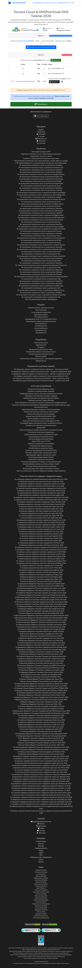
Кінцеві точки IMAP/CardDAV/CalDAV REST (41, 416)
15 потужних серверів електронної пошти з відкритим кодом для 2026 (41, 793)
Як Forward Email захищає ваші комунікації (41, 466)
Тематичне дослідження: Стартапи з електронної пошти (41, 462)
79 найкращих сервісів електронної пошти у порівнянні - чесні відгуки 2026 (41, 369)
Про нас (41, 844)
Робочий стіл (41, 139)
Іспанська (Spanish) (41, 908)
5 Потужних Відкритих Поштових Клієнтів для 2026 (41, 731)
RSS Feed (41, 833)
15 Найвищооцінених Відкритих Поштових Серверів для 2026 (41, 625)
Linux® (41, 136)
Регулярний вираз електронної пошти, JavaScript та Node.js (41, 423)
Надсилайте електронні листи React (41, 459)
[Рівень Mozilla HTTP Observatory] (49, 924)
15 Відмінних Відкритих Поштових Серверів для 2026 (41, 575)
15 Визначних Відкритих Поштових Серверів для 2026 (41, 634)
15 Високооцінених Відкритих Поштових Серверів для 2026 (41, 616)
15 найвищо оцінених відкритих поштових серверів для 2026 (41, 488)
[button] (62, 81)
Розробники (41, 339)
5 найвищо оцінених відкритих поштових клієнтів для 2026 (41, 500)
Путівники (41, 148)
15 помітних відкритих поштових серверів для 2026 (41, 516)
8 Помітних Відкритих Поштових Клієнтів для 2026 (41, 581)
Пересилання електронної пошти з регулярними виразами (41, 359)
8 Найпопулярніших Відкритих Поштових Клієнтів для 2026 (41, 622)
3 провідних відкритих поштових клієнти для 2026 (41, 568)
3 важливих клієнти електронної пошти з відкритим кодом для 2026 (41, 790)
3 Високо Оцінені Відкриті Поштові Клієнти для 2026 (41, 745)
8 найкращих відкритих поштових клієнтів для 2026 (41, 481)
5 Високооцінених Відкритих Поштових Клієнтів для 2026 (41, 618)
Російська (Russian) (41, 906)
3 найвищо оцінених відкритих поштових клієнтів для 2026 (41, 491)
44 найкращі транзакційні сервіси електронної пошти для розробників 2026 (41, 376)
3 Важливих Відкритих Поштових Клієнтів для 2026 (41, 600)
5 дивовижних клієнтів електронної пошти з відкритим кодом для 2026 (41, 777)
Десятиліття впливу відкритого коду (41, 389)
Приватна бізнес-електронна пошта (41, 308)
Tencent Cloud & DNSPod (26, 41)
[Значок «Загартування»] (41, 940)
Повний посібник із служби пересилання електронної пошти (41, 430)
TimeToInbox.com (41, 326)
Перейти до (60, 36)
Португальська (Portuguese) (41, 904)
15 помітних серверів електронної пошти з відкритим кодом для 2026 (41, 770)
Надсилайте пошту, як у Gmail (41, 156)
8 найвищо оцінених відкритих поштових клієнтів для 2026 (41, 554)
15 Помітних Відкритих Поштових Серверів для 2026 (41, 579)
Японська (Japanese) (41, 896)
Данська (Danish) (41, 876)
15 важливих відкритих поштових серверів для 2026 (41, 534)
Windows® (41, 132)
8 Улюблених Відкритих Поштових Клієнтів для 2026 (41, 722)
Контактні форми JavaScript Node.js (41, 439)
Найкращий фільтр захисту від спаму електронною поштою (41, 394)
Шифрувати (54, 82)
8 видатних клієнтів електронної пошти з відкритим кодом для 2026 (41, 763)
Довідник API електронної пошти (41, 349)
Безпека (41, 846)
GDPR (41, 853)
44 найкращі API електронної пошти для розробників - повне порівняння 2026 (41, 378)
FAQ (72, 3)
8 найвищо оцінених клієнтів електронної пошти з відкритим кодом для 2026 (41, 812)
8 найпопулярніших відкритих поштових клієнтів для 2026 (41, 559)
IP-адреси (41, 347)
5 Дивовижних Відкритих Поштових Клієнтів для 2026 (41, 650)
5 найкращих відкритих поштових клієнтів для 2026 (41, 527)
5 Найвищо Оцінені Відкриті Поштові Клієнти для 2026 (41, 754)
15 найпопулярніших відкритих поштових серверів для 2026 (41, 493)
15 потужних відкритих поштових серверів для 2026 (41, 538)
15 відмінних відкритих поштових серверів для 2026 (41, 511)
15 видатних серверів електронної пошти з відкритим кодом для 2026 (41, 761)
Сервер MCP (41, 428)
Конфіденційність (63, 3)
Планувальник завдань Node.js (41, 446)
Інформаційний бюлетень (41, 822)
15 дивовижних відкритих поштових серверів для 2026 (41, 520)
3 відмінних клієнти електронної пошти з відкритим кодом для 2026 (41, 768)
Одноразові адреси (41, 315)
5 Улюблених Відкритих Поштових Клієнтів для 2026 (41, 595)
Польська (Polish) (41, 902)
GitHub (41, 824)
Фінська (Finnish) (41, 882)
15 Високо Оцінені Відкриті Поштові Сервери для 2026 (41, 679)
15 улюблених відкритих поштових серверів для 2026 (41, 529)
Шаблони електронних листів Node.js (41, 444)
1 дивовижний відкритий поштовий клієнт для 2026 (41, 522)
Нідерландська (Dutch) (41, 878)
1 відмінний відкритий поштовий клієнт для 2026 (41, 513)
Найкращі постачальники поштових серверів (41, 396)
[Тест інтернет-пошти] (51, 930)
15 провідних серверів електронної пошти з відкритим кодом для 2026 (41, 756)
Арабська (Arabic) (41, 870)
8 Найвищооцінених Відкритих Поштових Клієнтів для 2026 (41, 627)
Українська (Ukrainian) (41, 916)
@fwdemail (41, 826)
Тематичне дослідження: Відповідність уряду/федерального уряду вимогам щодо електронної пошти (41, 406)
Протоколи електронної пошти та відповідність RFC (41, 421)
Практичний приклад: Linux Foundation (41, 414)
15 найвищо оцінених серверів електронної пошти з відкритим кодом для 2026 (41, 807)
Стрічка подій (41, 841)
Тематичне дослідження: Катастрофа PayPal (41, 450)
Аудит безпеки (41, 345)
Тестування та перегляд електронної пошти (40, 425)
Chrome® (41, 141)
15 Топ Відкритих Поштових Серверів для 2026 (41, 675)
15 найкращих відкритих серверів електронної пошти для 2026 (41, 479)
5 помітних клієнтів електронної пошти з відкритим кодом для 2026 (41, 772)
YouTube (41, 831)
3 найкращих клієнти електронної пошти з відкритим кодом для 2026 (41, 781)
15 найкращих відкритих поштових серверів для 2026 (41, 484)
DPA (41, 855)
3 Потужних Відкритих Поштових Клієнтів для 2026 (41, 604)
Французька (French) (41, 884)
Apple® (41, 130)
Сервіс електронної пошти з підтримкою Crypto (41, 434)
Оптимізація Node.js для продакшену (41, 432)
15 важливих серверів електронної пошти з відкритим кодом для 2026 (41, 788)
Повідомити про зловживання (41, 857)
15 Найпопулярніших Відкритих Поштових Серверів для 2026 (41, 620)
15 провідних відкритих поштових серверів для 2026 (41, 502)
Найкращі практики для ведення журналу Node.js (41, 398)
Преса (41, 859)
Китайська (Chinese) (41, 872)
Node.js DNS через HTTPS (41, 441)
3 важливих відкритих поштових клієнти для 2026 (41, 536)
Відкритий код (41, 361)
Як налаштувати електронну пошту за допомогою (41, 165)
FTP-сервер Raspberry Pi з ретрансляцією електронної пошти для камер (41, 163)
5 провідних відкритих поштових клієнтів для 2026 (41, 504)
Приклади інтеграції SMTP (41, 152)
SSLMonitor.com (41, 333)
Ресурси (41, 304)
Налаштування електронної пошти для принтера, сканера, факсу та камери (41, 161)
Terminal (41, 143)
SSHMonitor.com (41, 330)
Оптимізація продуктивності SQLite (41, 457)
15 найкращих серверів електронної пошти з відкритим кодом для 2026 (41, 779)
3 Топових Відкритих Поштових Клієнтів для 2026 (41, 613)
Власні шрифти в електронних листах (41, 419)
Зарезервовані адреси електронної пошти (41, 321)
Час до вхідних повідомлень (41, 312)
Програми (41, 126)
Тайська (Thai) (41, 912)
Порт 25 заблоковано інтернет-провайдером (41, 299)
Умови (41, 850)
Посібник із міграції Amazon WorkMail (41, 391)
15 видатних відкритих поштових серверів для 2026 (41, 506)
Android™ (41, 134)
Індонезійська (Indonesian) (41, 892)
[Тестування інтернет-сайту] (31, 930)
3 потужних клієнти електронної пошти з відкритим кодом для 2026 (41, 795)
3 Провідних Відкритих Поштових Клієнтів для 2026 (41, 631)
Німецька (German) (41, 886)
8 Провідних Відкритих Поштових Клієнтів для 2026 (41, 695)
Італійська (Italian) (40, 894)
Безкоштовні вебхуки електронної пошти (41, 352)
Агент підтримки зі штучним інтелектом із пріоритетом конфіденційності (41, 403)
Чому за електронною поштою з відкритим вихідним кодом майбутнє (41, 471)
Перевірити (55, 60)
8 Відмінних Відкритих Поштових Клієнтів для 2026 (41, 577)
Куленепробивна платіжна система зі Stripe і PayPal (41, 464)
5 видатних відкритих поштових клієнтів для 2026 (41, 509)
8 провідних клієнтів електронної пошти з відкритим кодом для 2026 (41, 759)
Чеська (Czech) (41, 874)
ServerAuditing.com (41, 328)
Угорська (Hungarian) (41, 890)
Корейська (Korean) (41, 898)
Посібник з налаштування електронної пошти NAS (41, 158)
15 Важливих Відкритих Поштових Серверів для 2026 (41, 597)
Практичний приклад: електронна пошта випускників (41, 409)
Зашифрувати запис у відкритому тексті (41, 319)
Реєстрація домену (41, 317)
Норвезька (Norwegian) (41, 900)
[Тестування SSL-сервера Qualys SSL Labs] (32, 924)
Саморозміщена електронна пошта (41, 354)
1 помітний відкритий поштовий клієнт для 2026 (41, 518)
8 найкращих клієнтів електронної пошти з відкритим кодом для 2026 (41, 799)
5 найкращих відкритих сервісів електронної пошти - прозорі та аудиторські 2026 (41, 374)
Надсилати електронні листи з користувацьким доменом (41, 154)
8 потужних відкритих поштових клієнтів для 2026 (41, 541)
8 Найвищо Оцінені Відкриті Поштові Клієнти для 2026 (41, 690)
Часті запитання (41, 116)
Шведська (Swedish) (41, 910)
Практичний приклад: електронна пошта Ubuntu (41, 412)
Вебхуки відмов (41, 356)
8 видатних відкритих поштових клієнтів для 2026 (41, 572)
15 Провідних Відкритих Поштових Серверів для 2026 (41, 629)
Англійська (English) (41, 880)
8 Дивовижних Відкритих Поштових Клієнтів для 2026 (41, 586)
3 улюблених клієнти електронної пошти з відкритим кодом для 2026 (41, 786)
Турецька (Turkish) (41, 914)
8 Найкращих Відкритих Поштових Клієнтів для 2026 (41, 591)
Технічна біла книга (41, 343)
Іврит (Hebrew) (41, 888)
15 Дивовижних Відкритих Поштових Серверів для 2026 (41, 584)
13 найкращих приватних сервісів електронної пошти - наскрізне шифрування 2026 (41, 372)
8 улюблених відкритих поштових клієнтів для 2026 (41, 531)
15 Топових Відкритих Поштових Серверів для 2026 (41, 611)
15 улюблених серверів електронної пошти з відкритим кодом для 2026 (41, 784)
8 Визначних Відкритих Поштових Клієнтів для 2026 (41, 636)
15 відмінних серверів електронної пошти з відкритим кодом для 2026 (41, 765)
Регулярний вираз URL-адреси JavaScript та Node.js (41, 469)
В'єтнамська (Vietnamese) (41, 918)
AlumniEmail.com (41, 324)
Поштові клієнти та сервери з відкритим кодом (41, 476)
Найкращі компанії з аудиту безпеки (41, 400)
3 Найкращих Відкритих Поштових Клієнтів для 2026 (41, 609)
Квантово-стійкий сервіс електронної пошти (41, 453)
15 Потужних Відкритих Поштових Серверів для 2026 (40, 602)
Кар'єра (41, 862)
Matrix (41, 828)
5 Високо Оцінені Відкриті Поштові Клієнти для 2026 (41, 681)
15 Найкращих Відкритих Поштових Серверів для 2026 (41, 588)
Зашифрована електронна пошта (45, 3)
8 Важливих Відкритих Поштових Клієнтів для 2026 (41, 663)
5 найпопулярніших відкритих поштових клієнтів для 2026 (41, 495)
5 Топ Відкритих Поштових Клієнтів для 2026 (41, 740)
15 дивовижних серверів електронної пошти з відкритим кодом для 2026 (41, 775)
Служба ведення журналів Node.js (41, 448)
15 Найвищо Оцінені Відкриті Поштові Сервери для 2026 (41, 688)
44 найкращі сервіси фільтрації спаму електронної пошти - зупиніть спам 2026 (41, 381)
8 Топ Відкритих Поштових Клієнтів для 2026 (41, 677)
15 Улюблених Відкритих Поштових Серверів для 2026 (41, 593)
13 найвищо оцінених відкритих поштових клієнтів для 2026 (41, 563)
